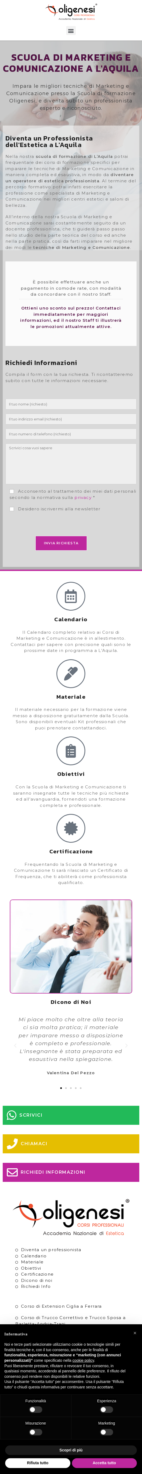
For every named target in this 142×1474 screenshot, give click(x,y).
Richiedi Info (36, 1286)
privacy (82, 497)
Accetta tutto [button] (104, 1463)
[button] (70, 30)
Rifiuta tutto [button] (38, 1463)
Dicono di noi (36, 1280)
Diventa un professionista (51, 1249)
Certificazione (37, 1274)
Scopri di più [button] (71, 1450)
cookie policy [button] (83, 1360)
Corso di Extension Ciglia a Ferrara (61, 1306)
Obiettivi (31, 1268)
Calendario (34, 1255)
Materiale (32, 1261)
